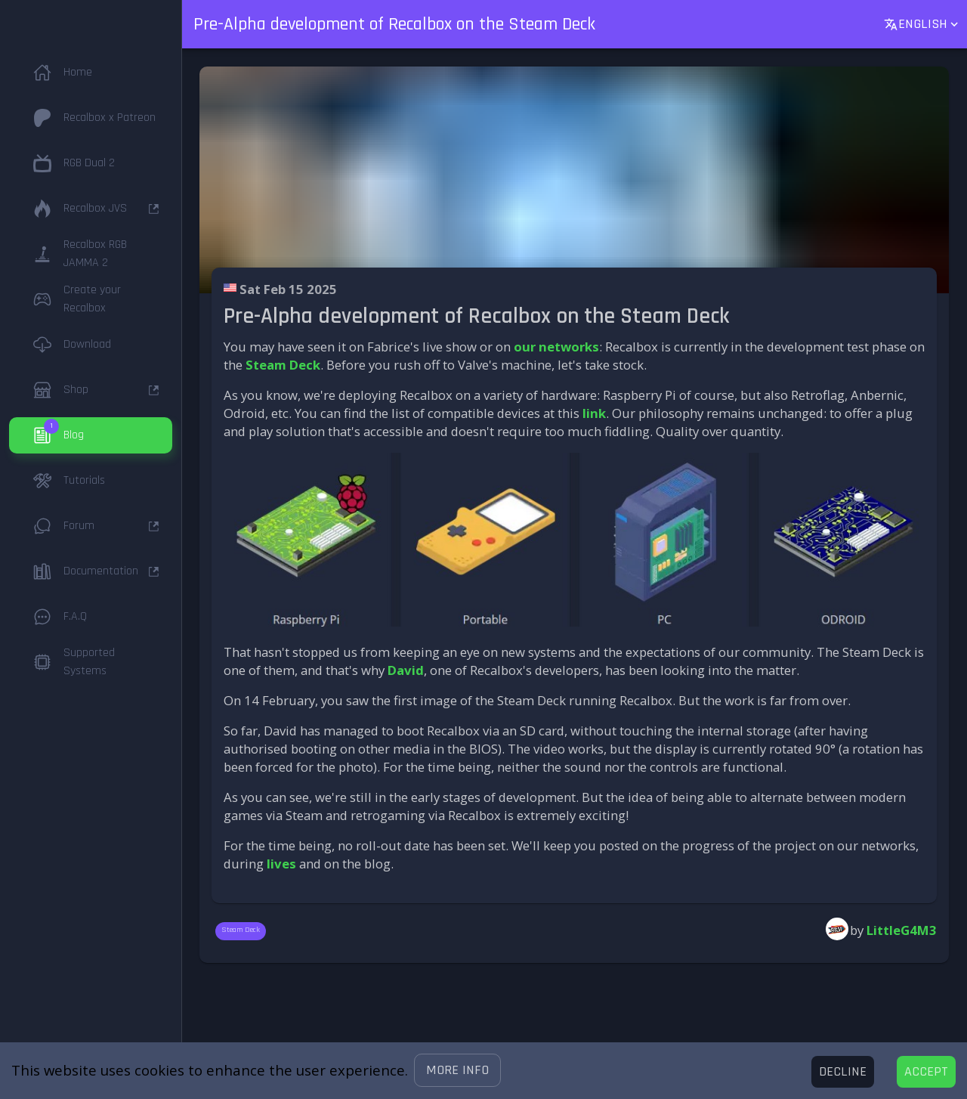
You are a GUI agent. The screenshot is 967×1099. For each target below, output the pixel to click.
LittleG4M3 (902, 930)
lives (281, 863)
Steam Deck (283, 364)
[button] (457, 1070)
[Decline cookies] (842, 1072)
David (406, 670)
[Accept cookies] (926, 1072)
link (594, 413)
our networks (556, 346)
